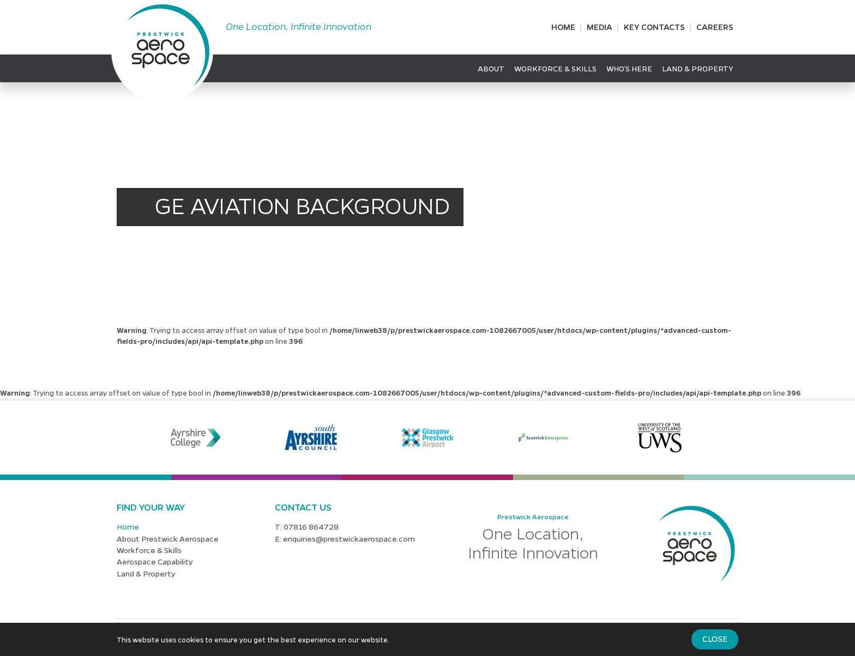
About (491, 68)
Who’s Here (629, 68)
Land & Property (697, 68)
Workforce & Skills (555, 68)
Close (714, 638)
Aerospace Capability (155, 561)
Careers (714, 26)
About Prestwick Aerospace (168, 538)
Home (563, 26)
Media (599, 26)
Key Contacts (654, 26)
